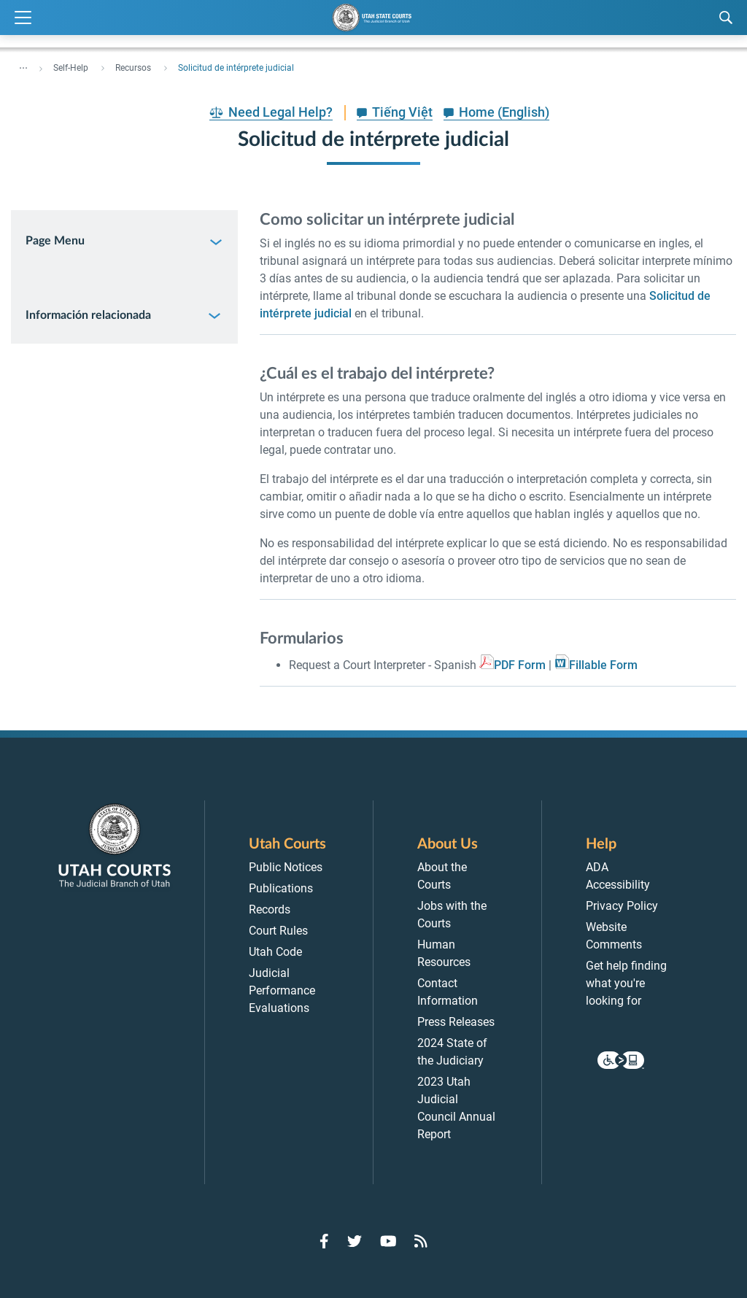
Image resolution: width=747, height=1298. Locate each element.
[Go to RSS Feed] (421, 1241)
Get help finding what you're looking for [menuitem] (626, 983)
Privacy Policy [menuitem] (622, 906)
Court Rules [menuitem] (278, 931)
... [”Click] (23, 65)
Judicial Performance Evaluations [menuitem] (282, 990)
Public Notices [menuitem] (285, 867)
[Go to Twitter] (354, 1241)
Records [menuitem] (269, 909)
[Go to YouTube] (388, 1241)
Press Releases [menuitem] (456, 1022)
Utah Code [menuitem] (275, 952)
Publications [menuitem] (281, 888)
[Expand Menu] (23, 17)
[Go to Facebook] (324, 1241)
